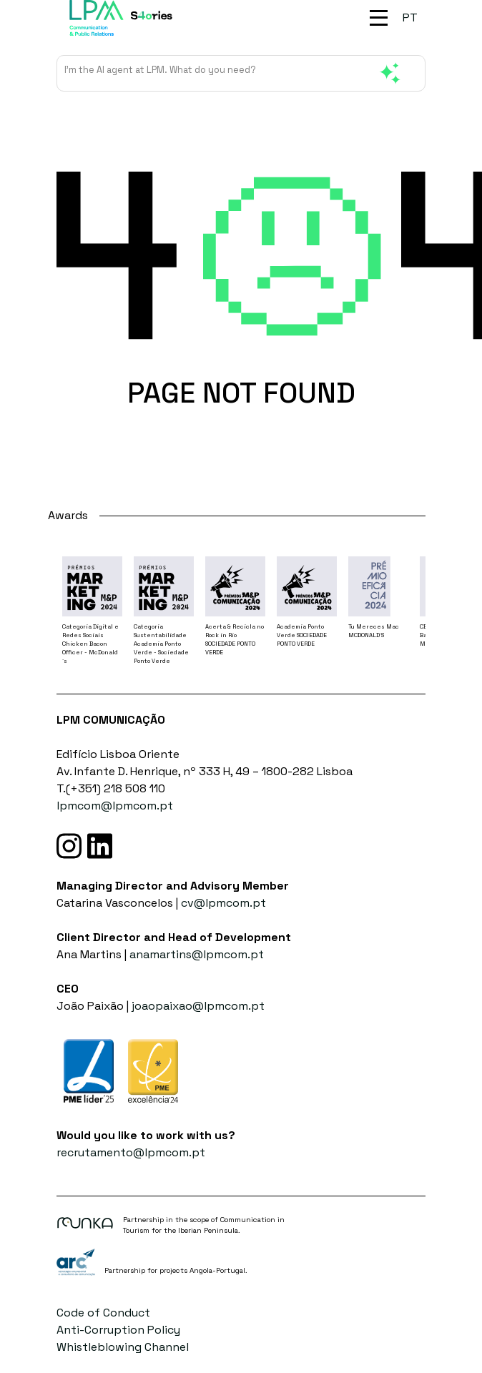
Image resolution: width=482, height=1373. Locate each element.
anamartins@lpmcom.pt (196, 954)
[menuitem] (410, 18)
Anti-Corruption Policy (118, 1329)
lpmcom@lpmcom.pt (114, 805)
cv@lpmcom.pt (223, 902)
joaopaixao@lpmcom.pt (198, 1005)
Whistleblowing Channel (122, 1346)
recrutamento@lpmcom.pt (130, 1152)
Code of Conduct (103, 1312)
